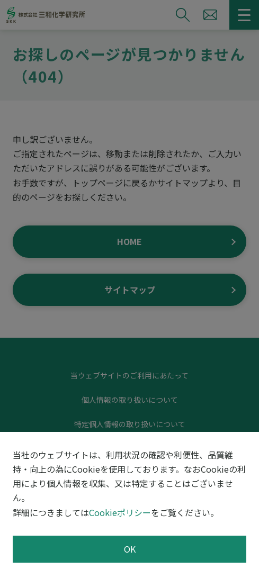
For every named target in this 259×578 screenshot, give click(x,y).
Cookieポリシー (120, 512)
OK (130, 549)
